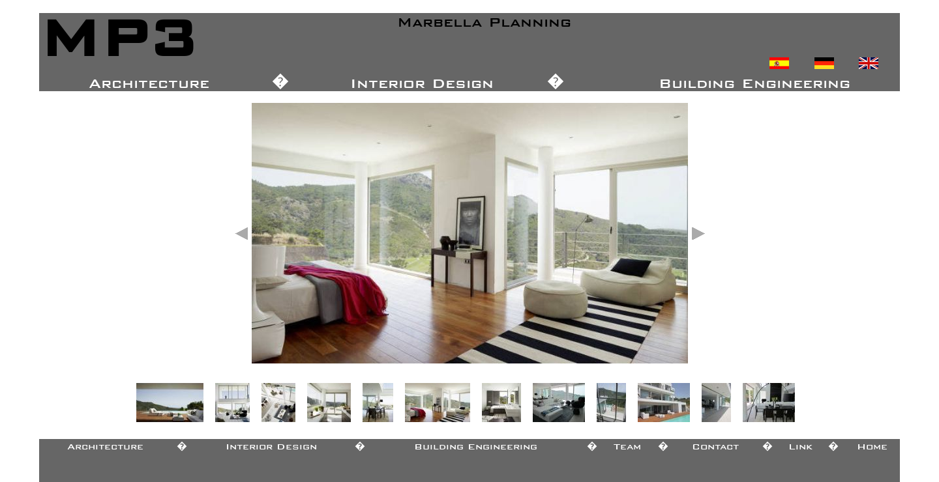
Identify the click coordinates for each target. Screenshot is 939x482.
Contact (715, 444)
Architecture (105, 444)
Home (872, 444)
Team (627, 444)
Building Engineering (475, 444)
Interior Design (271, 444)
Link (800, 444)
